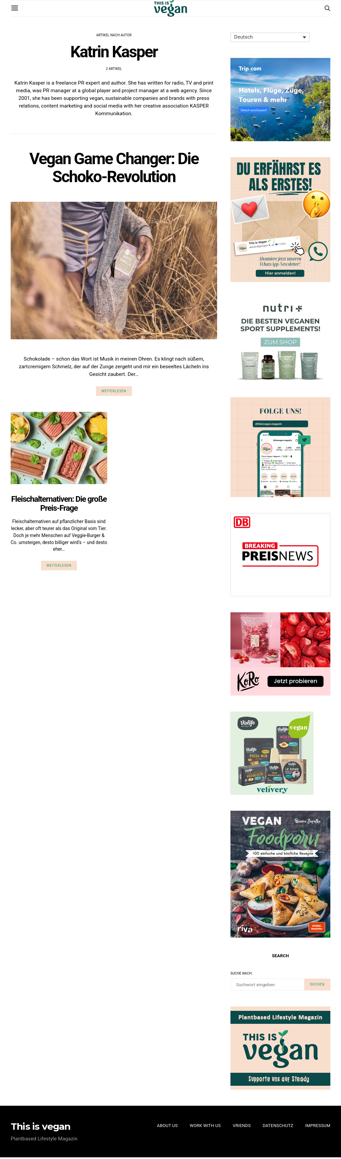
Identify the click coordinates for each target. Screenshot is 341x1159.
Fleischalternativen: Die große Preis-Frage (59, 506)
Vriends (241, 1127)
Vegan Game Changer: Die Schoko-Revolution (113, 169)
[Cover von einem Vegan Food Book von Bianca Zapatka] (280, 874)
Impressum (317, 1127)
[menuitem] (271, 37)
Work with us (205, 1127)
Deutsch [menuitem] (243, 37)
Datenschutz (278, 1127)
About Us (167, 1127)
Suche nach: (241, 974)
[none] (271, 37)
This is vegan (41, 1127)
